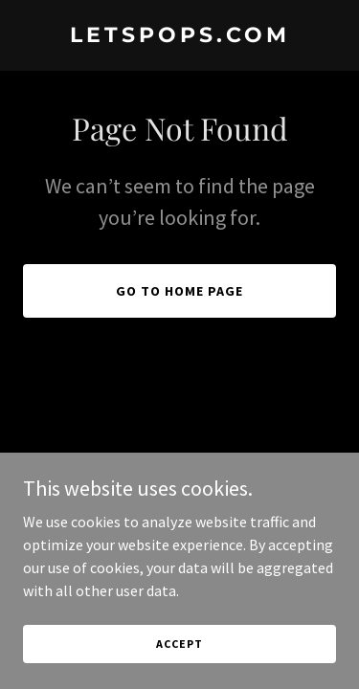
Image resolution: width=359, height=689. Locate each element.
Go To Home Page (179, 291)
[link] (179, 36)
